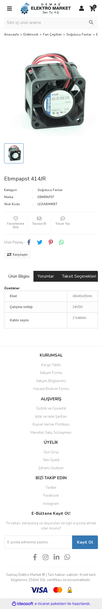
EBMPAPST (46, 197)
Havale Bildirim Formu (51, 388)
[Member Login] (81, 9)
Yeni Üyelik (51, 460)
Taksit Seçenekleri (79, 276)
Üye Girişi (51, 452)
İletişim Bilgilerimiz (51, 381)
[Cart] (92, 8)
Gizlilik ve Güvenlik (51, 408)
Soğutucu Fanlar (50, 190)
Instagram (51, 503)
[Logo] (45, 8)
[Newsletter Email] (38, 542)
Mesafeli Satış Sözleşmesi (51, 432)
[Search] (51, 22)
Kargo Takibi (51, 365)
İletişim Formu (51, 372)
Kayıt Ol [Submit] (85, 542)
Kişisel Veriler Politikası (51, 424)
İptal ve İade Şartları (51, 416)
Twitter (51, 487)
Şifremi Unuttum (51, 468)
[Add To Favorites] (15, 223)
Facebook (51, 495)
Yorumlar (46, 276)
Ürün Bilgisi (18, 276)
